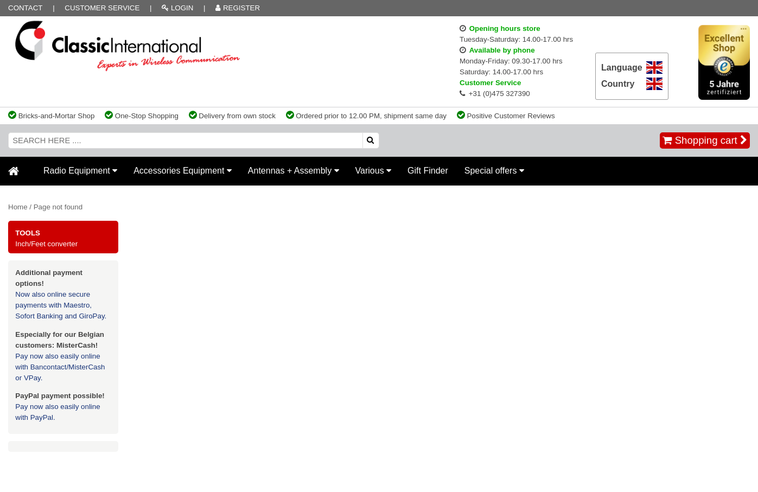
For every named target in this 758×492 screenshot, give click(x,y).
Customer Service (102, 8)
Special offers (494, 170)
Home (18, 207)
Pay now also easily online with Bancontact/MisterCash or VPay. (60, 367)
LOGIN (177, 8)
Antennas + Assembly (293, 170)
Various (373, 170)
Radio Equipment (80, 170)
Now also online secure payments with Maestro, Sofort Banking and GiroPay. (60, 305)
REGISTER (237, 8)
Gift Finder (427, 170)
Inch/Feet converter (46, 244)
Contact (25, 8)
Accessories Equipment (182, 170)
